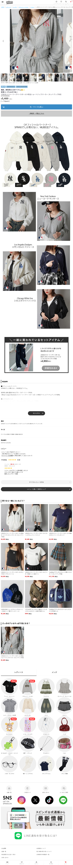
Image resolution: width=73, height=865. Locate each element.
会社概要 (3, 848)
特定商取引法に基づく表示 (8, 854)
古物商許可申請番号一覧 (42, 854)
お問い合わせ (4, 857)
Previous (3, 41)
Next (70, 41)
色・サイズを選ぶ (36, 107)
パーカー (32, 7)
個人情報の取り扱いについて (44, 851)
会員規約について (41, 848)
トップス (15, 7)
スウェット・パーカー (23, 7)
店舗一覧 (3, 851)
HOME (2, 7)
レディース (8, 7)
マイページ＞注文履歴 (7, 455)
